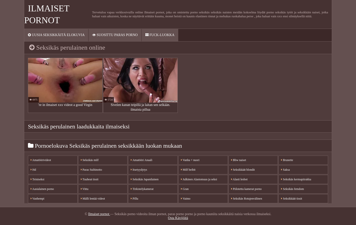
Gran (185, 189)
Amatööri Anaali (141, 160)
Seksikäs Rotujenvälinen (246, 198)
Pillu (134, 198)
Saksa (285, 169)
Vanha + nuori (190, 160)
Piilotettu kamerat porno (246, 189)
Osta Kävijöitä (178, 218)
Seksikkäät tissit (291, 198)
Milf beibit (188, 169)
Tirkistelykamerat (142, 189)
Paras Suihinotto (91, 169)
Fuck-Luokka (160, 35)
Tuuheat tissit (89, 179)
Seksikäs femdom (292, 189)
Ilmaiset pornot (99, 214)
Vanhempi (37, 198)
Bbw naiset (238, 160)
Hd (33, 169)
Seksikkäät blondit (243, 169)
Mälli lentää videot (93, 198)
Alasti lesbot (239, 179)
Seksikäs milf (90, 160)
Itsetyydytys (139, 169)
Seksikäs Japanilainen (144, 179)
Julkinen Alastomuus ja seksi (199, 179)
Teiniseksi (37, 179)
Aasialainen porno (42, 189)
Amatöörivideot (41, 160)
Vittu (85, 189)
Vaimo (185, 198)
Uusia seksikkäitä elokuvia (56, 35)
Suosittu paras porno (114, 35)
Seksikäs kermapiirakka (296, 179)
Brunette (287, 160)
